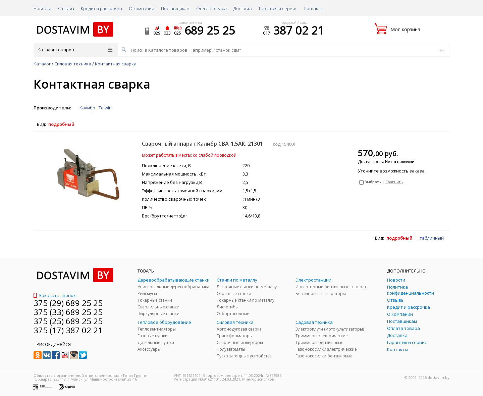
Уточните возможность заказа (391, 171)
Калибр (87, 108)
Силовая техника (72, 64)
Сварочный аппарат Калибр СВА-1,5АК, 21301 (203, 143)
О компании (141, 8)
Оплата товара (211, 8)
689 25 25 (209, 30)
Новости (42, 8)
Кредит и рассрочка (101, 8)
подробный (61, 124)
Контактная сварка (116, 64)
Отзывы (66, 8)
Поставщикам (175, 8)
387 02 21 (298, 30)
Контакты (313, 8)
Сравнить (394, 181)
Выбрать (373, 181)
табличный (432, 238)
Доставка (242, 8)
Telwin (105, 108)
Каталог (42, 64)
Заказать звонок (55, 295)
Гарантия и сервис (278, 8)
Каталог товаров (75, 50)
